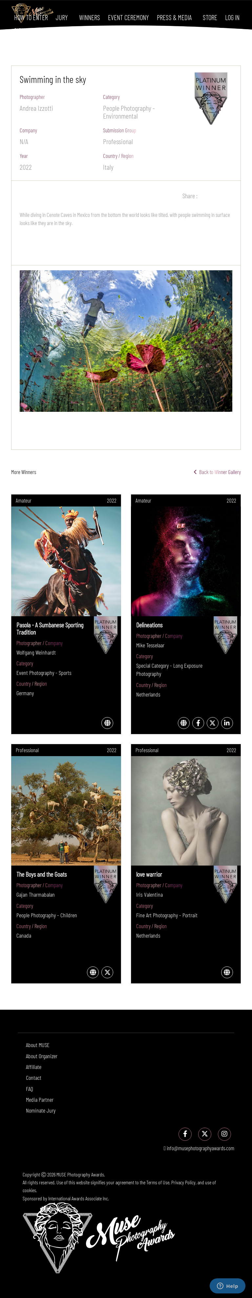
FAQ (29, 1088)
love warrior (149, 874)
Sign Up (23, 30)
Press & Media (174, 17)
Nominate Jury (40, 1110)
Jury (62, 17)
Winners (89, 17)
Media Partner (39, 1099)
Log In (232, 17)
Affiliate (33, 1066)
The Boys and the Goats (41, 874)
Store (210, 17)
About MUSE (38, 1044)
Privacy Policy (183, 1182)
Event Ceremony (128, 17)
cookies (29, 1190)
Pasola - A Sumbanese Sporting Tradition (49, 628)
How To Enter (31, 17)
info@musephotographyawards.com (199, 1148)
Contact (33, 1077)
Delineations (149, 625)
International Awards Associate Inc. (78, 1198)
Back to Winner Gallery (217, 471)
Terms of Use (157, 1182)
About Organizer (41, 1055)
